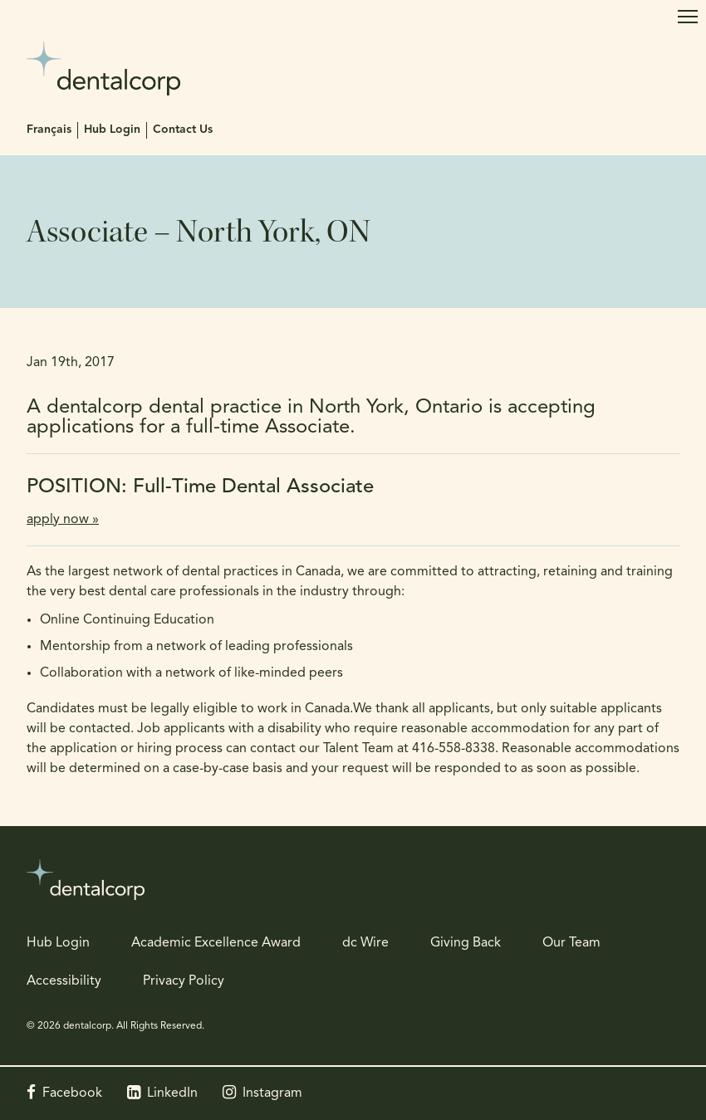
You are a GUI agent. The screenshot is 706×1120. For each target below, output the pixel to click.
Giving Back (465, 943)
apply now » (63, 519)
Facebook (72, 1093)
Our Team (571, 943)
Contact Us (183, 130)
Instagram (272, 1093)
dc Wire (365, 943)
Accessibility (64, 981)
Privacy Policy (183, 981)
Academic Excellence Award (216, 943)
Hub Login (112, 130)
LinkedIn (172, 1093)
